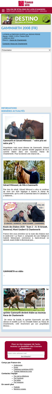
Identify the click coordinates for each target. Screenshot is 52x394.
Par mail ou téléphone (21, 376)
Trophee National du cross (23, 371)
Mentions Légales (20, 389)
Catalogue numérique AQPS (23, 369)
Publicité (17, 387)
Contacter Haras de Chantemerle (15, 44)
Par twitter (17, 380)
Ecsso (16, 367)
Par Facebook (18, 378)
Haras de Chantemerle (18, 40)
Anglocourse (18, 365)
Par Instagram (18, 382)
